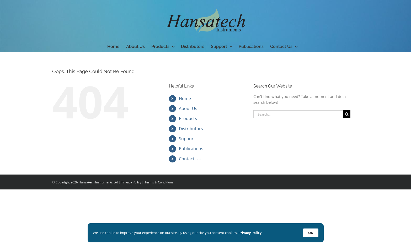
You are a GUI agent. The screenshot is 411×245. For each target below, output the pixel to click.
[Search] (346, 114)
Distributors (191, 129)
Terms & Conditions (159, 182)
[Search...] (298, 114)
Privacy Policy (131, 182)
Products (188, 118)
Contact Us (190, 159)
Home (185, 98)
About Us (188, 108)
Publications (191, 148)
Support (187, 138)
